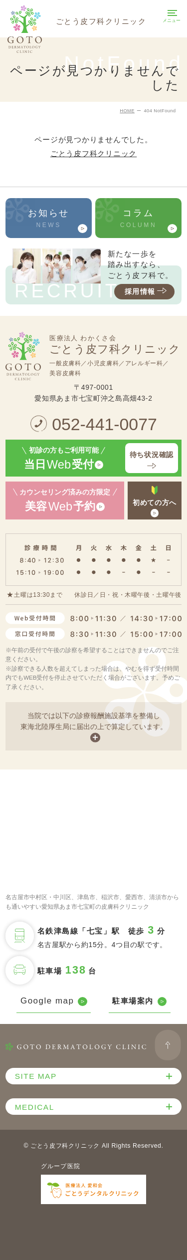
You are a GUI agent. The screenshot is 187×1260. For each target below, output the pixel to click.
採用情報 (147, 291)
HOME (127, 110)
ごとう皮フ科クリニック (93, 153)
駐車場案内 (139, 1001)
